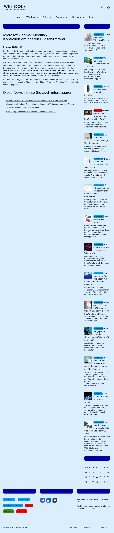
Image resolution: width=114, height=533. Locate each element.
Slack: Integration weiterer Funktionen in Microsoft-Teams (31, 112)
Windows (31, 17)
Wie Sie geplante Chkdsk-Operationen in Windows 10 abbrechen (97, 334)
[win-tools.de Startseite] (14, 7)
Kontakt (73, 527)
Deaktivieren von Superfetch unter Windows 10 (97, 163)
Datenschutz (88, 527)
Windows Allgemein (13, 505)
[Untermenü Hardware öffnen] (83, 17)
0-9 (86, 467)
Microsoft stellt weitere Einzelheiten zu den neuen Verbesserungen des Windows (41, 104)
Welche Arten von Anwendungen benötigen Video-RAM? (96, 115)
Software (60, 17)
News (20, 26)
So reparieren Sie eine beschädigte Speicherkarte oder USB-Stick (96, 428)
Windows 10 (23, 500)
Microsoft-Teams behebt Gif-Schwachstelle (24, 108)
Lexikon (93, 17)
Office (46, 17)
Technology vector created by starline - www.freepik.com (93, 507)
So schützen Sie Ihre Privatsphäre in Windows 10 (96, 249)
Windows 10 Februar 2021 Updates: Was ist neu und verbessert (96, 306)
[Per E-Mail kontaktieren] (54, 500)
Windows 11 (9, 500)
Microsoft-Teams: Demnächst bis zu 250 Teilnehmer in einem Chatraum (36, 101)
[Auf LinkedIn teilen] (48, 500)
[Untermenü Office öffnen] (50, 17)
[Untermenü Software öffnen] (66, 17)
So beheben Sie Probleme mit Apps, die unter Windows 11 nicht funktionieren (97, 363)
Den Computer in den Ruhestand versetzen (96, 398)
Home (19, 17)
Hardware (77, 17)
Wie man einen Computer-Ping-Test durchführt (96, 139)
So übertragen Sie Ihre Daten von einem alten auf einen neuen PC (95, 279)
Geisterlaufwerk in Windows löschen (102, 37)
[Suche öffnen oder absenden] (102, 8)
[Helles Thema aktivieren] (108, 7)
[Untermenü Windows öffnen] (37, 17)
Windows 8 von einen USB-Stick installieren (96, 91)
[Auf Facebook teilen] (42, 500)
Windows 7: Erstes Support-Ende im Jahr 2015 (96, 62)
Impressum (104, 527)
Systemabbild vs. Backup (101, 219)
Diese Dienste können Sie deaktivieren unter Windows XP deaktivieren (96, 191)
